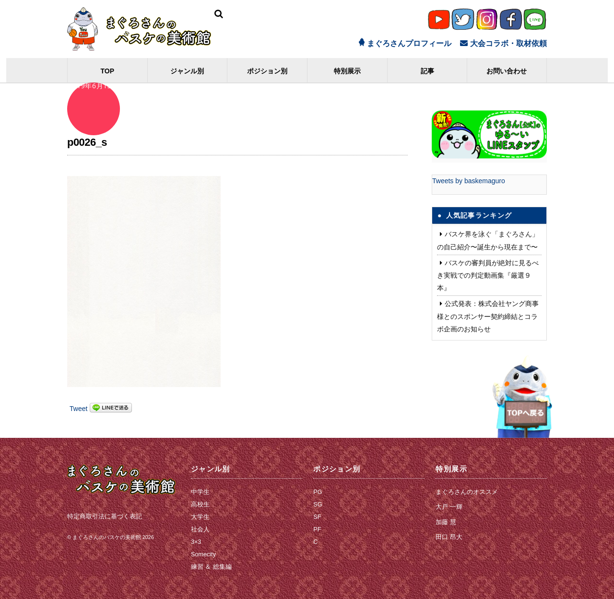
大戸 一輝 (449, 507)
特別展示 (347, 71)
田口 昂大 (449, 537)
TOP (108, 71)
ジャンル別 (187, 71)
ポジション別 (267, 71)
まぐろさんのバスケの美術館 (106, 537)
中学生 (200, 492)
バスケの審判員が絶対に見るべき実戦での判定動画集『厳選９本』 (488, 275)
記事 (427, 71)
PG (317, 492)
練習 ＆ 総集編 (211, 567)
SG (317, 504)
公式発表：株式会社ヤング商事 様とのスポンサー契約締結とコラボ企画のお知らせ (488, 316)
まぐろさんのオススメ (467, 492)
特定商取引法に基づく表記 (104, 516)
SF (317, 517)
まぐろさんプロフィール (405, 43)
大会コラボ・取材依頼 (503, 43)
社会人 (200, 529)
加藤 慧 (446, 522)
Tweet (78, 408)
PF (317, 529)
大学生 (200, 517)
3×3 (196, 542)
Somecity (203, 554)
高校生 (200, 504)
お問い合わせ (507, 71)
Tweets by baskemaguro (468, 181)
